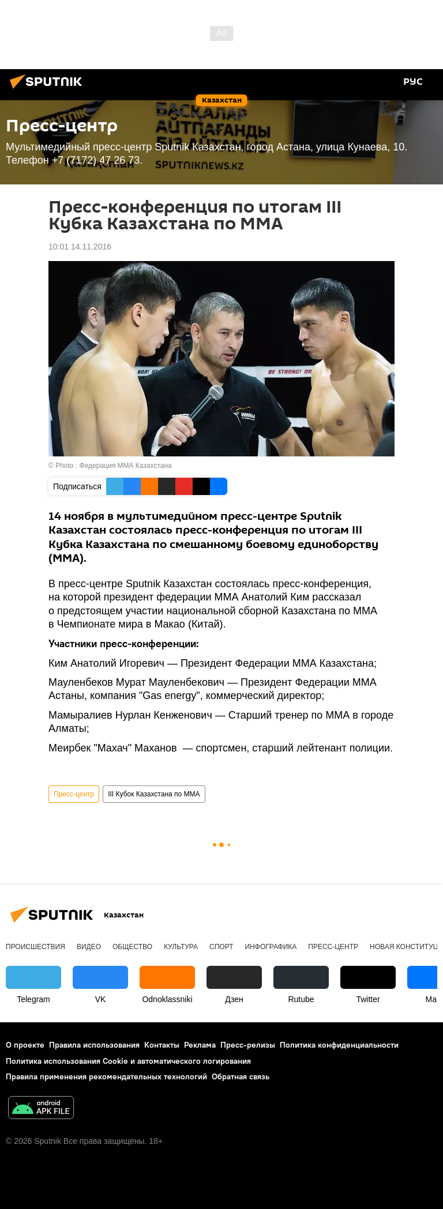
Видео (89, 947)
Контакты (161, 1045)
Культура (181, 947)
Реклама (200, 1045)
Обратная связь (240, 1076)
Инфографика (270, 947)
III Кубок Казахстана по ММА (154, 794)
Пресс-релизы (247, 1045)
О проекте (25, 1045)
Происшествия (35, 947)
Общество (132, 947)
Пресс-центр (74, 794)
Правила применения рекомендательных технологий (106, 1076)
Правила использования (94, 1045)
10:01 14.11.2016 (79, 246)
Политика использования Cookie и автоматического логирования (128, 1061)
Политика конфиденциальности (339, 1045)
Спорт (221, 947)
